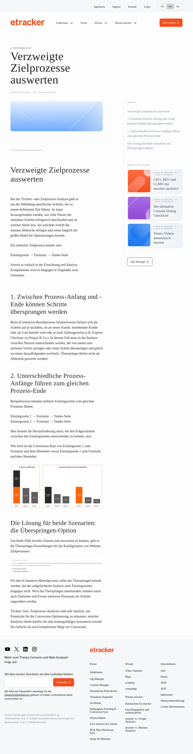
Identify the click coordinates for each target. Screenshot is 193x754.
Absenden (61, 682)
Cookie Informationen (173, 706)
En (162, 6)
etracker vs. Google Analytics (135, 720)
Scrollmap (95, 703)
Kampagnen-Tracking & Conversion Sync (103, 710)
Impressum (167, 694)
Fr (177, 6)
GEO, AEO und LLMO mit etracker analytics (165, 183)
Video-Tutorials (133, 670)
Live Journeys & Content (103, 724)
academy (130, 682)
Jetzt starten (169, 22)
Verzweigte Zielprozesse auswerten (148, 111)
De (170, 6)
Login (147, 6)
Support (116, 6)
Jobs (163, 670)
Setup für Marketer (100, 739)
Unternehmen (168, 664)
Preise (84, 23)
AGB (163, 682)
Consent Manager (99, 685)
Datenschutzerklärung (17, 695)
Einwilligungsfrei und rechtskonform (137, 711)
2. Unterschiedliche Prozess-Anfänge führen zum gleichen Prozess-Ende (153, 133)
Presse (164, 676)
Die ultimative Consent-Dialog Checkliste (164, 210)
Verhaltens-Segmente (101, 697)
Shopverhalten (97, 718)
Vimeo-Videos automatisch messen (163, 237)
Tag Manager (97, 679)
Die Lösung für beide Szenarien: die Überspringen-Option (148, 146)
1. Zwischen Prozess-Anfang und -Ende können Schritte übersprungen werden (151, 121)
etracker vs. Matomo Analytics (136, 729)
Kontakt (132, 6)
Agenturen (99, 6)
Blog (128, 676)
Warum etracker (126, 23)
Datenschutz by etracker (138, 703)
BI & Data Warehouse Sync (102, 731)
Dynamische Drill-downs (103, 691)
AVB (163, 688)
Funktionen (64, 23)
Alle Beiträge (137, 261)
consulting (131, 688)
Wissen (101, 23)
